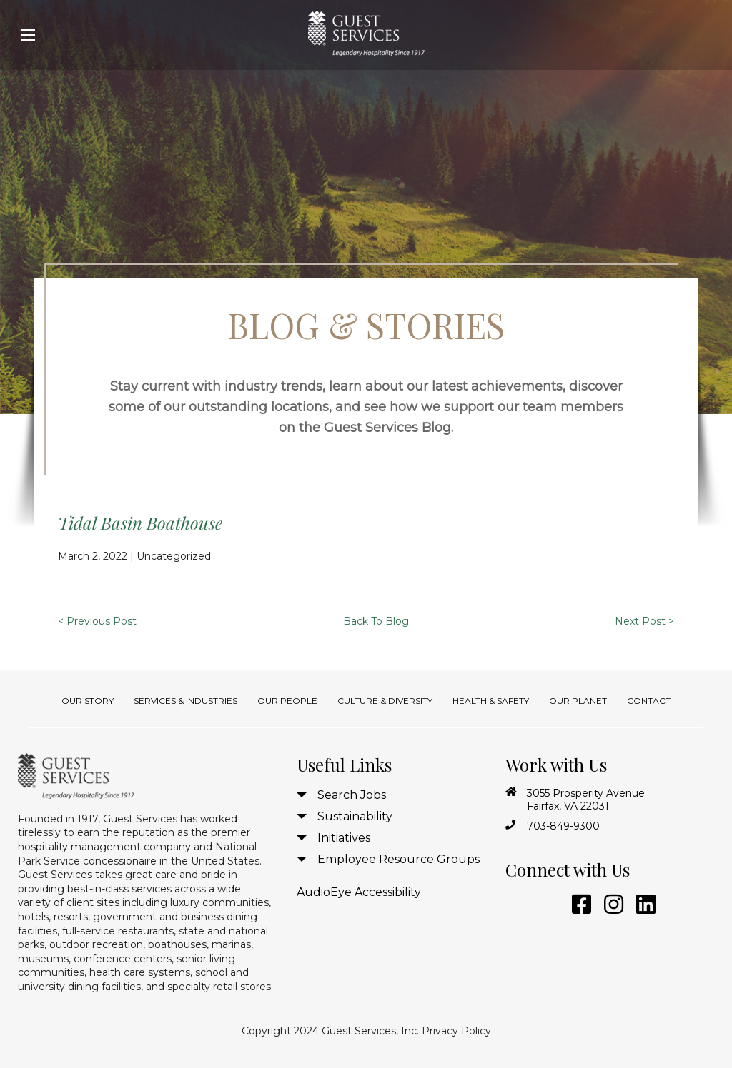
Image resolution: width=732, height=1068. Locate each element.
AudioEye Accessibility (359, 892)
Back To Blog (376, 621)
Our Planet (578, 700)
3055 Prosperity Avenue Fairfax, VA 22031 (586, 799)
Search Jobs (351, 795)
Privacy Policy (456, 1030)
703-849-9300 (563, 826)
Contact (649, 700)
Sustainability (354, 816)
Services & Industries (185, 700)
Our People (287, 700)
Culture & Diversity (384, 700)
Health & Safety (490, 700)
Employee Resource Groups (398, 859)
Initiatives (343, 838)
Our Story (87, 700)
